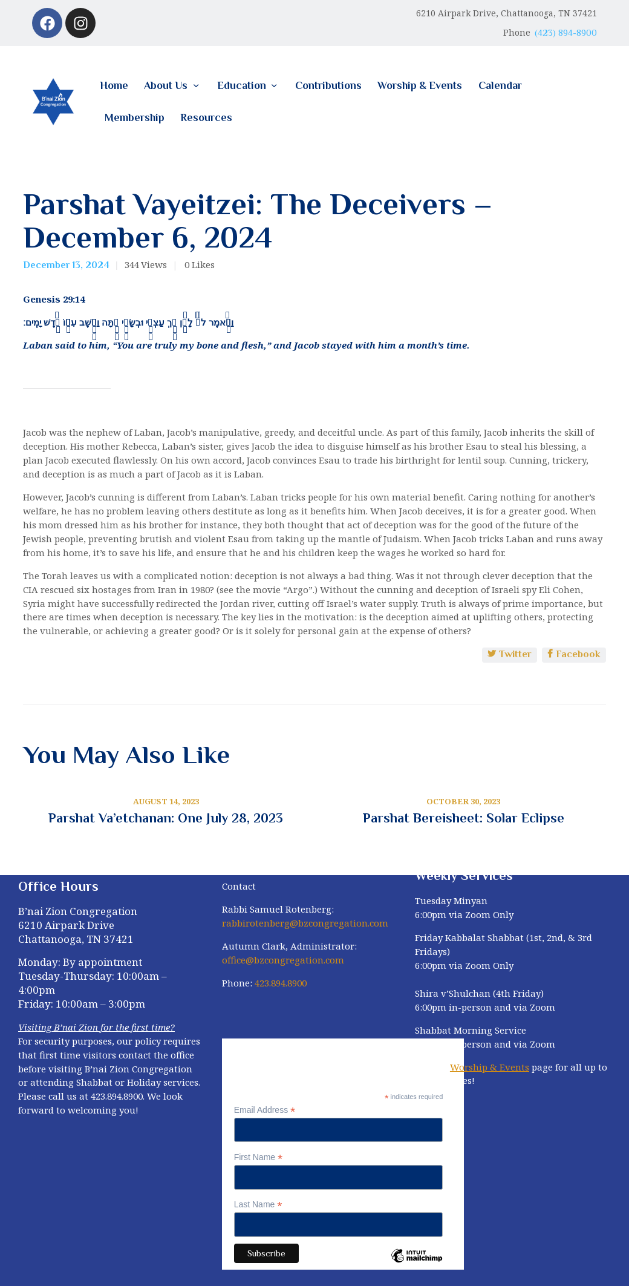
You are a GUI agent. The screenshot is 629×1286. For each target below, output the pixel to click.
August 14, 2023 (166, 801)
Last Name (258, 1204)
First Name (258, 1157)
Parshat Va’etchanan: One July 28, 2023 (165, 818)
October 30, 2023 (463, 801)
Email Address (265, 1110)
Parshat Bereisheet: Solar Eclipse (463, 818)
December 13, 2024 (66, 265)
